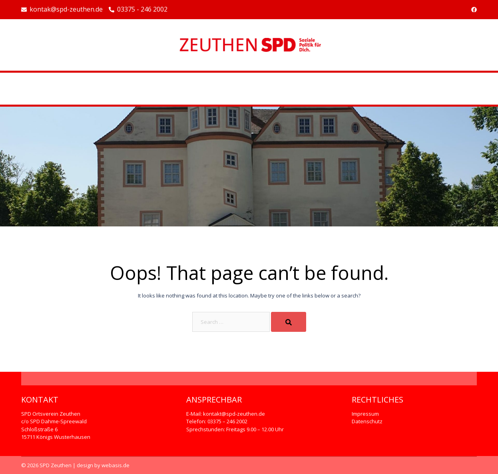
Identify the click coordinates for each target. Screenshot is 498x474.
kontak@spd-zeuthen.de (62, 9)
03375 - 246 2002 (138, 9)
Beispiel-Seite (249, 88)
